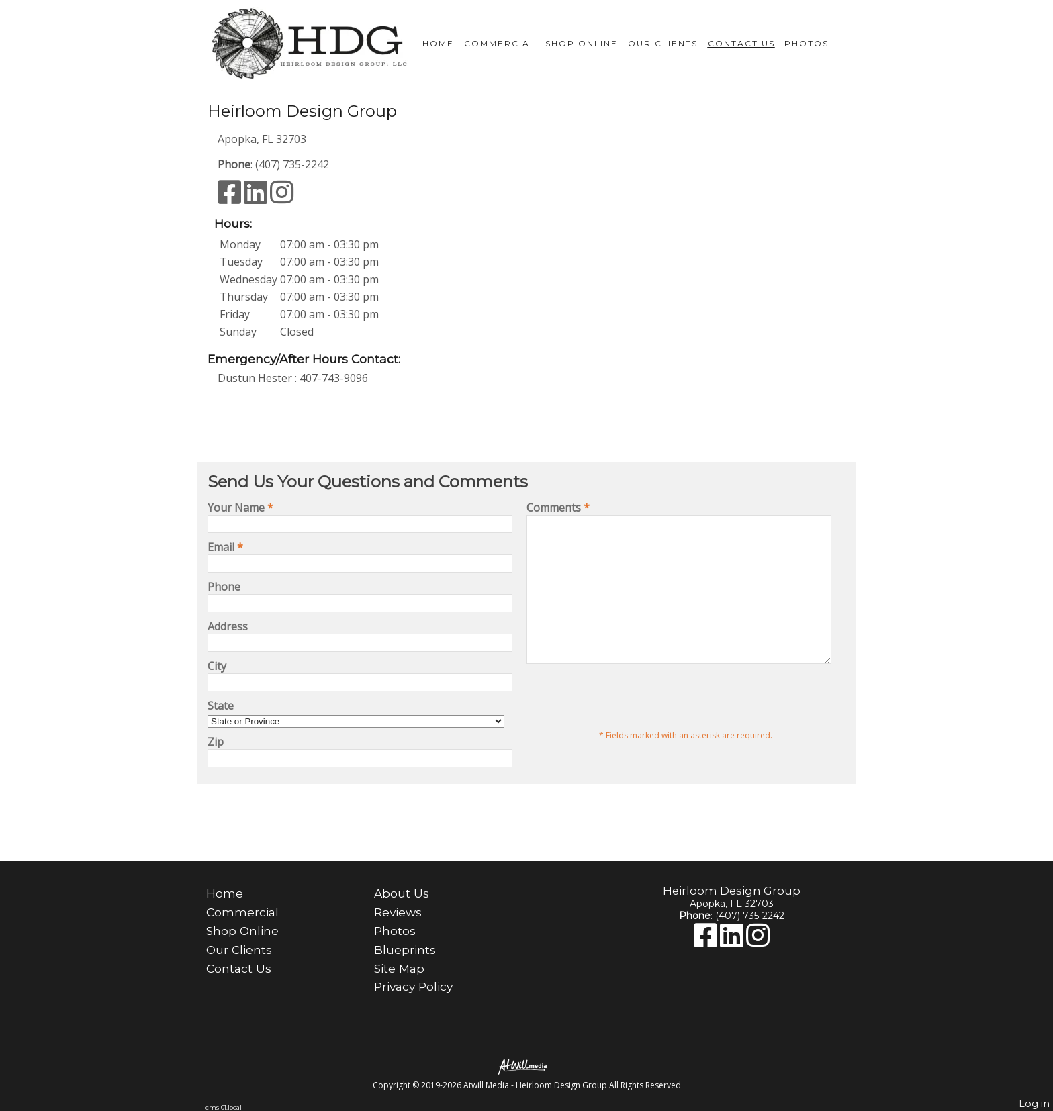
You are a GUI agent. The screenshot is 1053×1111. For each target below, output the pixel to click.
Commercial (500, 43)
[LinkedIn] (257, 198)
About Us (401, 893)
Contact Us (741, 43)
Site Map (399, 968)
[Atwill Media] (526, 1065)
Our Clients (663, 43)
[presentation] (628, 725)
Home (438, 43)
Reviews (398, 912)
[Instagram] (281, 198)
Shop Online (581, 43)
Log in (1034, 1104)
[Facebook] (231, 198)
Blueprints (405, 950)
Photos (806, 43)
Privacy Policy (413, 986)
